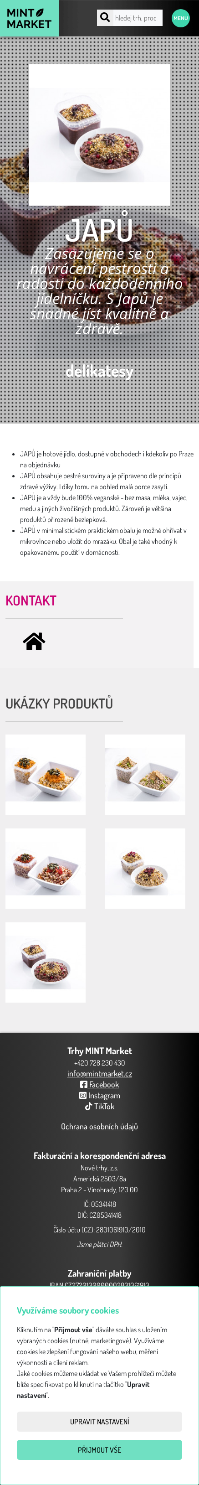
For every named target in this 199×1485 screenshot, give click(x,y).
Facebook (99, 1084)
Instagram (99, 1095)
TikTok (99, 1106)
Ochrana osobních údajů (99, 1126)
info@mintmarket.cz (99, 1073)
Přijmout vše (99, 1449)
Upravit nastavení (99, 1421)
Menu (181, 18)
